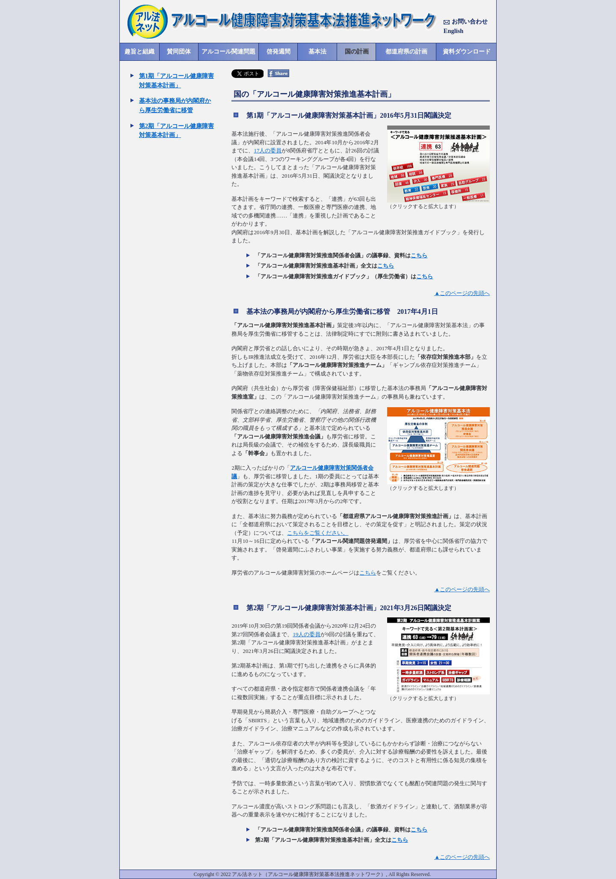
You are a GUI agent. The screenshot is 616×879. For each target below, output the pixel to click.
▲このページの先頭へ (462, 293)
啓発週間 (278, 51)
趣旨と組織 (139, 51)
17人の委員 (267, 150)
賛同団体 (179, 51)
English (454, 30)
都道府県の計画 (406, 51)
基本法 (317, 51)
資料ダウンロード (467, 51)
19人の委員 (306, 634)
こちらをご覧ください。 (317, 533)
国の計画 (357, 51)
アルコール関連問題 (228, 51)
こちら (419, 255)
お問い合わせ (466, 21)
